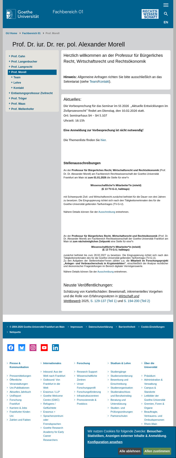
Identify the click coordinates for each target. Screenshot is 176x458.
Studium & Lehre (120, 363)
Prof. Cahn (18, 56)
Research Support (87, 371)
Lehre (17, 82)
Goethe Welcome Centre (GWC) (53, 397)
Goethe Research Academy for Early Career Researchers (53, 433)
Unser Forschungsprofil (86, 385)
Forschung (83, 363)
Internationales (52, 363)
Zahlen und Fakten (20, 419)
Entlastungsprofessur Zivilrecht (32, 93)
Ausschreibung (107, 211)
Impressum (77, 327)
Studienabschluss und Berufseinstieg (120, 393)
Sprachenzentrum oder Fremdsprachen (53, 419)
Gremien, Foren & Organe (154, 405)
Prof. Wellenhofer (22, 109)
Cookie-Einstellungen (153, 327)
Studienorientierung (121, 375)
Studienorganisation (121, 387)
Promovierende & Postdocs (86, 401)
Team (17, 77)
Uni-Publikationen (19, 387)
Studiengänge (118, 371)
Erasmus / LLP (51, 391)
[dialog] (130, 442)
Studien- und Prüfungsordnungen (121, 409)
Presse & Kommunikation (19, 365)
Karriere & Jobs (18, 407)
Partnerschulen (118, 415)
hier (103, 140)
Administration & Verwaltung (153, 381)
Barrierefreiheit (127, 327)
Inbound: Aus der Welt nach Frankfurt (54, 373)
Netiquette (15, 332)
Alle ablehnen (129, 451)
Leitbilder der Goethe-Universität (154, 397)
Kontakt (19, 88)
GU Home (11, 33)
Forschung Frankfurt (16, 401)
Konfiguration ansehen (105, 442)
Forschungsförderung (88, 391)
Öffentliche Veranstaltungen (19, 381)
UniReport (15, 395)
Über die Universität (150, 365)
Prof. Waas (18, 103)
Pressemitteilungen (20, 375)
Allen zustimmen (157, 451)
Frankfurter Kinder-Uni (20, 413)
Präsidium (149, 375)
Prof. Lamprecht (21, 66)
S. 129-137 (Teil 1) (104, 301)
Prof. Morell (18, 72)
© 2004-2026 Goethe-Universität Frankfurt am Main (37, 327)
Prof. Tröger (19, 98)
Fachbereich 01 (68, 11)
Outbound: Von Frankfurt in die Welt (51, 383)
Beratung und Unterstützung (118, 401)
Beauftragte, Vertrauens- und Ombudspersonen (154, 415)
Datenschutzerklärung (101, 327)
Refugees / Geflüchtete (49, 405)
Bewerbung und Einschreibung (119, 381)
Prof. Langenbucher (24, 61)
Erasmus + (49, 411)
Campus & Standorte (150, 389)
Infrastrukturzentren (88, 395)
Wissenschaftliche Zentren (87, 377)
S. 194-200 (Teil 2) (137, 301)
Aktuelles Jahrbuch (20, 391)
